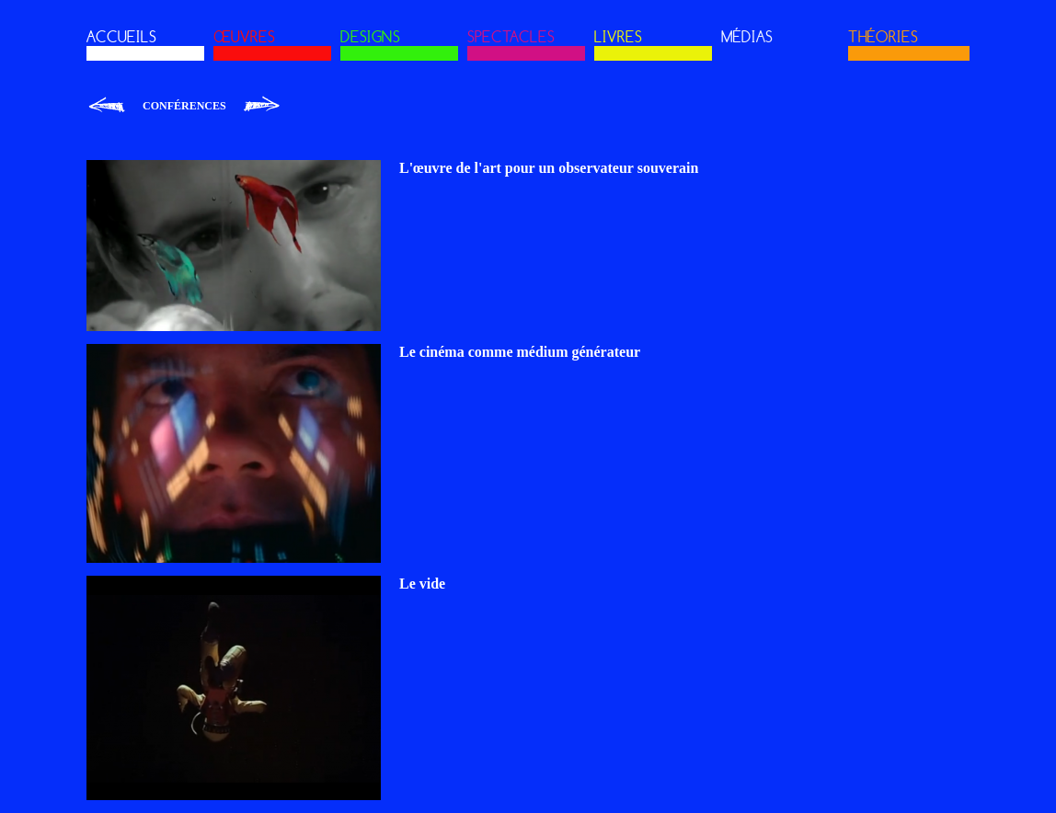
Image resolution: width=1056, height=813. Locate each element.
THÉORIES (883, 37)
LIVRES (618, 37)
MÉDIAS (747, 37)
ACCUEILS (121, 37)
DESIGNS (370, 37)
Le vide (422, 583)
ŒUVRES (244, 37)
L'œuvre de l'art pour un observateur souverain (548, 168)
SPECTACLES (511, 37)
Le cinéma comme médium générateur (519, 352)
